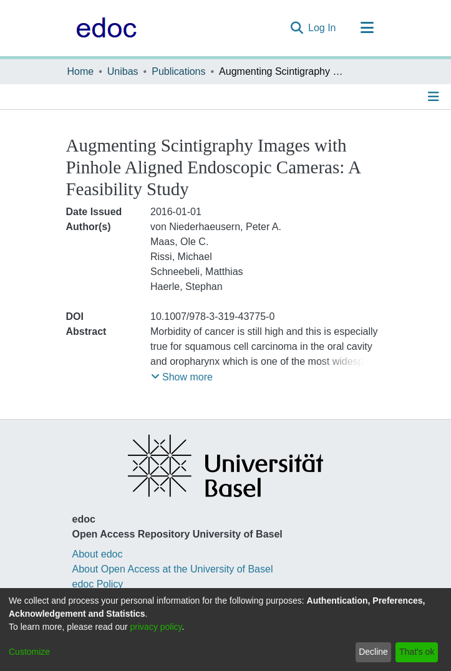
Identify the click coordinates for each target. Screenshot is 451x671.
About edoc (97, 554)
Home (80, 71)
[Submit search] (296, 28)
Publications (178, 71)
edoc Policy (98, 584)
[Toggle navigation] (367, 28)
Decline (373, 652)
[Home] (103, 28)
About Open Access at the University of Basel (172, 569)
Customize (29, 652)
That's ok (416, 652)
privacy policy (156, 627)
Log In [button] (322, 27)
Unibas (122, 71)
